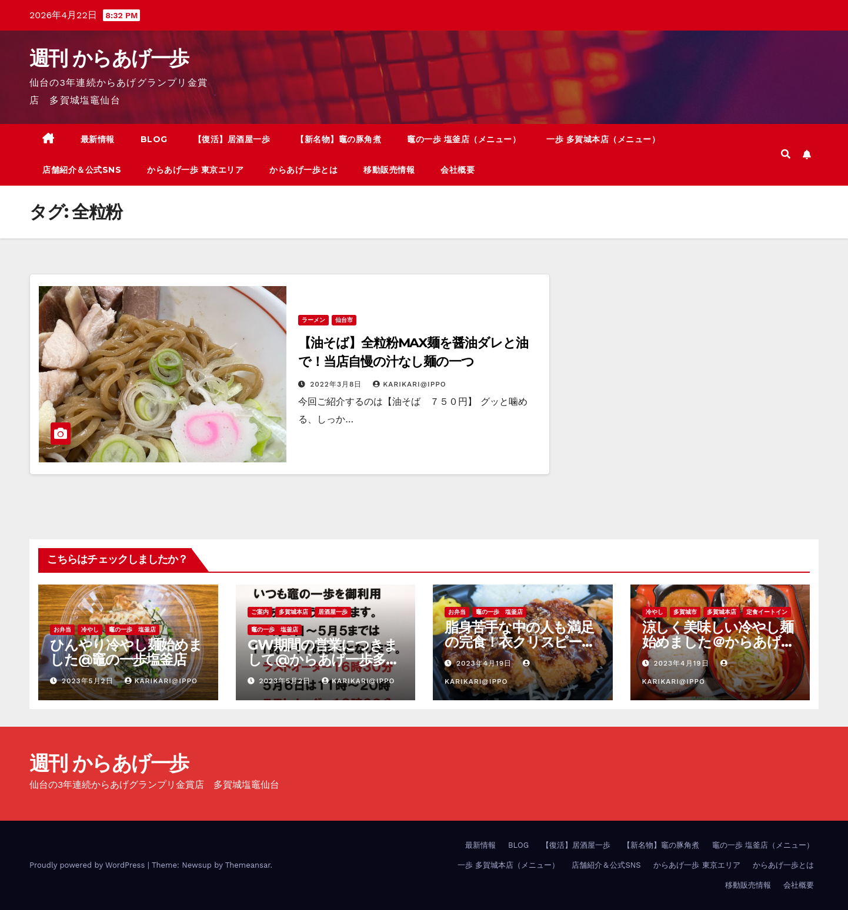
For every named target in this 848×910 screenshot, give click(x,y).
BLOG (154, 139)
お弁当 (62, 629)
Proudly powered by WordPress (88, 865)
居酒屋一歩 (333, 612)
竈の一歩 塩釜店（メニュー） (463, 139)
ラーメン (313, 320)
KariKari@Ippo (409, 384)
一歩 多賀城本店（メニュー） (603, 139)
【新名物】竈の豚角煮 (338, 139)
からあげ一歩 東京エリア (195, 169)
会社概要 (457, 169)
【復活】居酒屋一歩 (232, 139)
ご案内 (260, 612)
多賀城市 (685, 612)
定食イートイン (766, 612)
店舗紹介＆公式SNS (81, 169)
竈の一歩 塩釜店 (132, 629)
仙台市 (344, 320)
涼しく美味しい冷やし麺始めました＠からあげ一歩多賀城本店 (718, 642)
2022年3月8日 (337, 384)
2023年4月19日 (485, 663)
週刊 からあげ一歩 (109, 58)
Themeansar (248, 865)
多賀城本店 (293, 612)
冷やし (90, 629)
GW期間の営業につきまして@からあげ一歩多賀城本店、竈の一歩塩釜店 (323, 659)
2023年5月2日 (89, 681)
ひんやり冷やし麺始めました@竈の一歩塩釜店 (126, 652)
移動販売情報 (389, 169)
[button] (785, 154)
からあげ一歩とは (303, 169)
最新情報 (98, 139)
